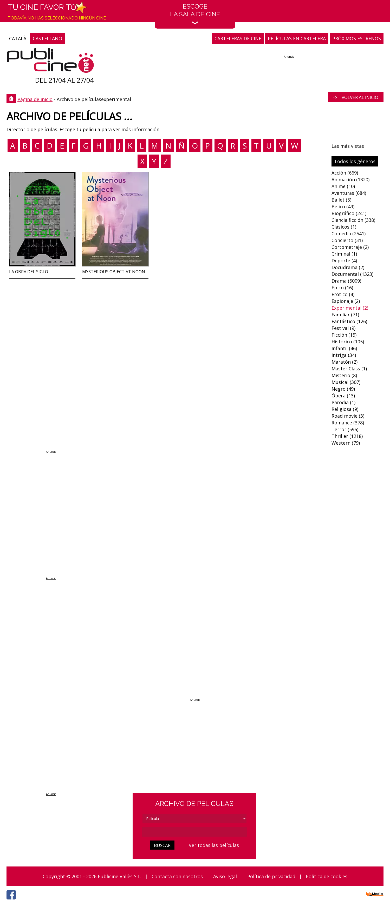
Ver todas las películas (214, 845)
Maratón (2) (345, 362)
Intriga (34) (344, 355)
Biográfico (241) (349, 213)
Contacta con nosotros (177, 876)
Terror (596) (345, 429)
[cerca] (194, 832)
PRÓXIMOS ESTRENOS (356, 38)
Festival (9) (343, 328)
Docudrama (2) (348, 267)
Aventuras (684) (349, 193)
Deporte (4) (344, 260)
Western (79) (346, 443)
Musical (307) (346, 382)
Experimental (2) (350, 308)
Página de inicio (35, 99)
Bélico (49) (343, 206)
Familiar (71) (345, 314)
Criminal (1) (344, 254)
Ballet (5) (341, 200)
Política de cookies (326, 876)
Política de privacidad (271, 876)
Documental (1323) (352, 274)
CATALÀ (17, 38)
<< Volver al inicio (355, 97)
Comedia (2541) (349, 233)
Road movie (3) (348, 416)
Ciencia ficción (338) (353, 220)
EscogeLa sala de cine (195, 14)
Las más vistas (348, 146)
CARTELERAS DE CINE (237, 38)
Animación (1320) (350, 179)
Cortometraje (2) (350, 247)
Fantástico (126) (349, 321)
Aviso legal (225, 876)
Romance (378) (348, 422)
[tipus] (194, 818)
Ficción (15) (344, 335)
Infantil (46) (344, 348)
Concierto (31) (347, 240)
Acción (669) (345, 173)
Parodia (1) (343, 402)
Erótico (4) (343, 294)
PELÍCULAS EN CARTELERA (297, 38)
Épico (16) (342, 287)
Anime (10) (343, 186)
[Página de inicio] (50, 61)
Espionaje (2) (346, 301)
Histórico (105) (348, 341)
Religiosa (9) (345, 409)
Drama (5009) (346, 281)
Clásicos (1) (344, 227)
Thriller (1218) (347, 436)
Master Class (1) (349, 368)
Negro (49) (343, 389)
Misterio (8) (344, 375)
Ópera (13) (343, 395)
